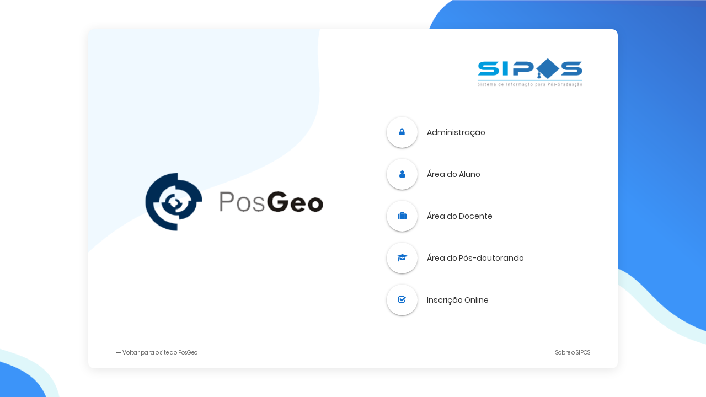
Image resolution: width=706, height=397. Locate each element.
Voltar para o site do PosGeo (156, 352)
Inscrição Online (458, 299)
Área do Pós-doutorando (475, 258)
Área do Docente (460, 216)
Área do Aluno (453, 174)
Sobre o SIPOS (572, 352)
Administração (456, 132)
